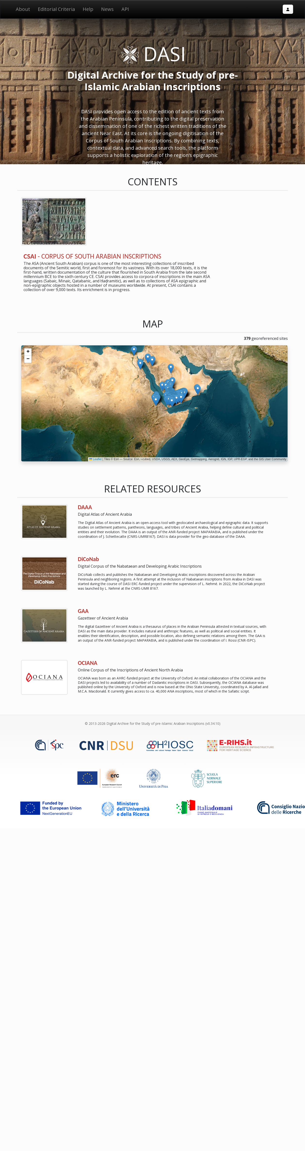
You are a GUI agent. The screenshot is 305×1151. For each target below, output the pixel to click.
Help (88, 9)
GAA (83, 610)
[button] (172, 402)
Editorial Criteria (56, 9)
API (125, 9)
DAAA (85, 507)
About (23, 9)
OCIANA (87, 662)
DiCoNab (88, 559)
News (107, 9)
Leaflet (95, 459)
